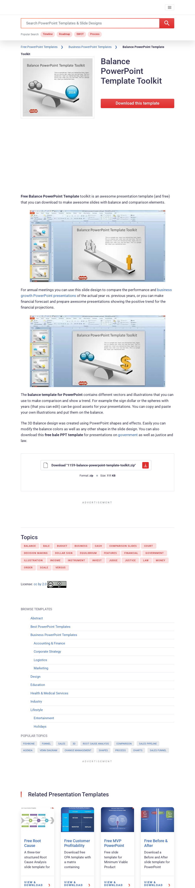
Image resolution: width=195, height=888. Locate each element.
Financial (131, 553)
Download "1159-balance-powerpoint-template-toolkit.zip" (96, 465)
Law (146, 560)
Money (160, 560)
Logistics (40, 660)
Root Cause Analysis (96, 743)
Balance (30, 546)
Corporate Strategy (47, 652)
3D (74, 743)
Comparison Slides (123, 546)
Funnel (46, 743)
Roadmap (64, 34)
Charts (137, 750)
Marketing (41, 668)
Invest (97, 560)
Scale (44, 567)
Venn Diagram (48, 750)
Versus (61, 567)
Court (148, 546)
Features (110, 553)
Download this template (137, 103)
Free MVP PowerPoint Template (114, 845)
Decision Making (36, 553)
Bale (46, 546)
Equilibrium (88, 553)
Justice (130, 560)
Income (55, 560)
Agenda (27, 750)
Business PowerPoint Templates (90, 47)
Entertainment (44, 718)
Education (37, 685)
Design (35, 677)
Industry (36, 701)
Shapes (103, 750)
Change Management (78, 750)
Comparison (124, 743)
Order (28, 567)
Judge (113, 560)
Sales (61, 743)
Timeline (48, 34)
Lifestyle (36, 710)
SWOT (80, 34)
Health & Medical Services (49, 693)
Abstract (36, 618)
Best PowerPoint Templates (50, 627)
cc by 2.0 (40, 584)
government (128, 435)
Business (81, 546)
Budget (62, 546)
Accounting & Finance (49, 643)
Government (154, 553)
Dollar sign (64, 553)
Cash (98, 546)
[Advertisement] (97, 156)
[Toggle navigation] (169, 7)
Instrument (76, 560)
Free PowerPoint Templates (39, 47)
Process (94, 34)
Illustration (33, 560)
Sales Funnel (158, 750)
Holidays (40, 727)
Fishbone (29, 743)
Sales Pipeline (148, 743)
